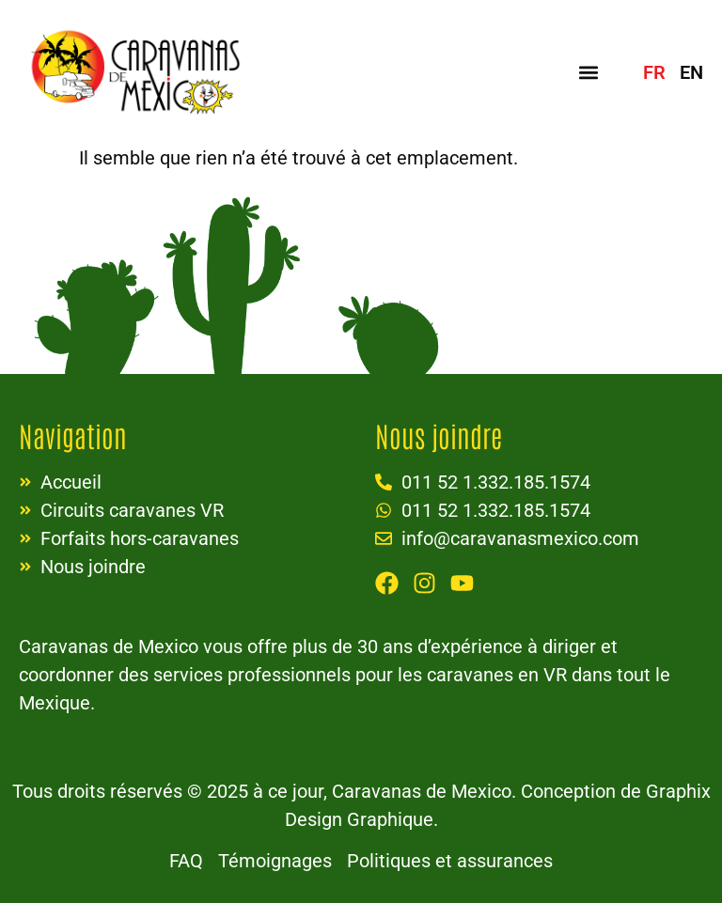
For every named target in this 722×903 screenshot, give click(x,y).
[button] (588, 71)
